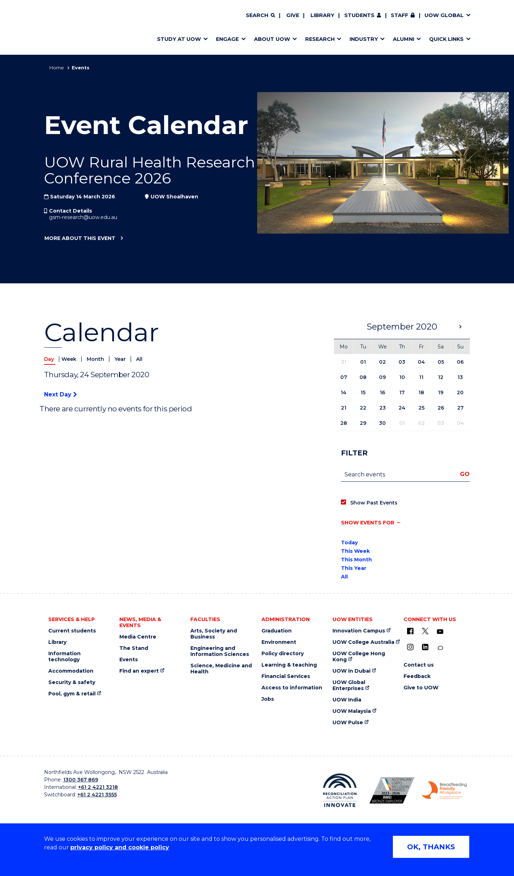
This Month (356, 559)
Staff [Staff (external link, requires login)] (399, 15)
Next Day (60, 394)
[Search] (260, 15)
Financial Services (285, 676)
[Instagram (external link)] (410, 647)
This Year (353, 568)
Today (349, 542)
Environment (278, 642)
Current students (72, 631)
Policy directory (282, 654)
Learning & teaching (289, 665)
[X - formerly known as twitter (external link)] (425, 631)
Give (292, 15)
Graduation (276, 631)
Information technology (64, 657)
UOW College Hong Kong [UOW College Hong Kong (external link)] (358, 657)
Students (359, 15)
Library (322, 15)
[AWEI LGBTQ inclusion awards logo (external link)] (392, 790)
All (139, 359)
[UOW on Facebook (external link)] (410, 631)
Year (120, 359)
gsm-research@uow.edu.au (83, 217)
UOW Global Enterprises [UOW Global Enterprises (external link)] (348, 685)
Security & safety (71, 682)
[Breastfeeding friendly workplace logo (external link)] (444, 790)
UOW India (346, 700)
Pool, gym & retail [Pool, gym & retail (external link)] (72, 694)
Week (69, 359)
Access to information (291, 688)
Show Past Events (373, 503)
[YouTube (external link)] (440, 632)
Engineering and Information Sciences (219, 651)
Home (56, 67)
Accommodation (70, 671)
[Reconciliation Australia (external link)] (339, 790)
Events (128, 660)
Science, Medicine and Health (221, 669)
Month (96, 359)
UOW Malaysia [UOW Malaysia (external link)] (351, 711)
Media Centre (137, 637)
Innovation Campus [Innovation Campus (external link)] (358, 631)
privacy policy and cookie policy (119, 847)
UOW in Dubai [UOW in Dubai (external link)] (351, 671)
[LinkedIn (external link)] (425, 647)
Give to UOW (421, 688)
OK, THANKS (431, 847)
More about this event (79, 238)
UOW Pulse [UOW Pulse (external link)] (347, 723)
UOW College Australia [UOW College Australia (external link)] (363, 642)
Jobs (267, 699)
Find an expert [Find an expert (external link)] (139, 671)
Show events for (367, 522)
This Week (355, 551)
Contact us (419, 665)
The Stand (133, 648)
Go (465, 474)
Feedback (417, 676)
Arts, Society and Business (213, 634)
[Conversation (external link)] (440, 648)
